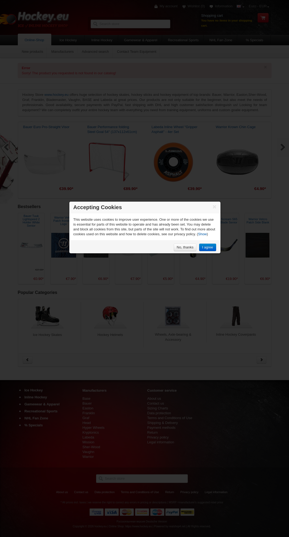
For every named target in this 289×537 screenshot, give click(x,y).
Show (202, 234)
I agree (207, 247)
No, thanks (185, 247)
